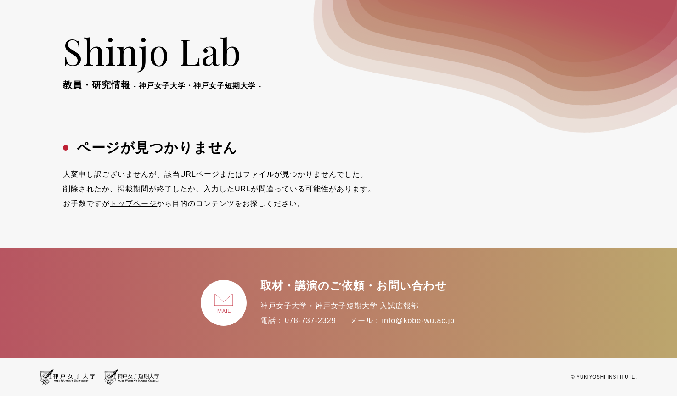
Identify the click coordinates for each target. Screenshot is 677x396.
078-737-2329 (310, 320)
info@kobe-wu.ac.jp (418, 320)
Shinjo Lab (162, 59)
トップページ (133, 203)
